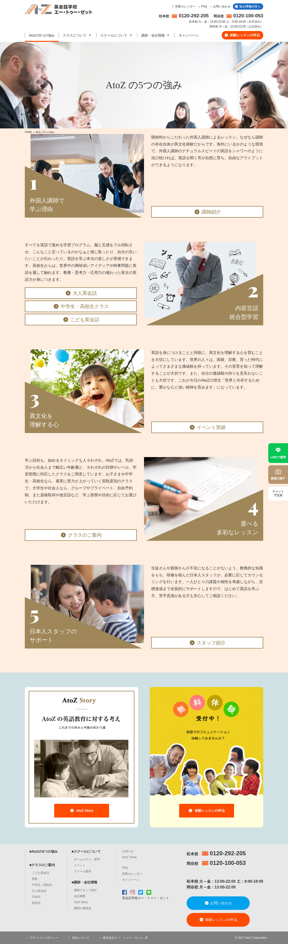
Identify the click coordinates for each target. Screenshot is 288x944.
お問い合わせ (219, 6)
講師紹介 (207, 211)
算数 (35, 879)
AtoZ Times (129, 857)
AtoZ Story (81, 810)
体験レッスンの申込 (242, 35)
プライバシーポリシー (42, 937)
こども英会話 (80, 319)
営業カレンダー (185, 6)
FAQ (202, 6)
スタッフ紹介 (207, 642)
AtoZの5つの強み (42, 35)
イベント (79, 865)
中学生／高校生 (42, 885)
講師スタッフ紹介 (85, 890)
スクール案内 (82, 871)
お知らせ (128, 851)
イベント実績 (207, 427)
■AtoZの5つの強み (43, 851)
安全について (78, 937)
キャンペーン (189, 35)
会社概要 (79, 896)
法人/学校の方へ (247, 6)
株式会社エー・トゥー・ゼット (123, 937)
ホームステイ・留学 (87, 859)
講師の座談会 (82, 908)
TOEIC (36, 897)
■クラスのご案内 (42, 865)
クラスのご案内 (81, 535)
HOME (28, 132)
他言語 (36, 903)
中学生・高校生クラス (81, 306)
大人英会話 (81, 293)
